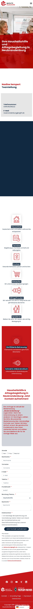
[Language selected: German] (22, 607)
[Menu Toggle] (31, 3)
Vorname (5, 464)
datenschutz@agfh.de (10, 547)
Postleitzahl (6, 487)
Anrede (4, 451)
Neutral (16, 453)
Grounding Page (15, 596)
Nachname (6, 457)
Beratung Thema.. (8, 494)
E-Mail (4, 472)
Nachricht (5, 502)
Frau (10, 453)
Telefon (5, 479)
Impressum (27, 596)
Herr (4, 453)
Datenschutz (6, 513)
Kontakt (4, 596)
